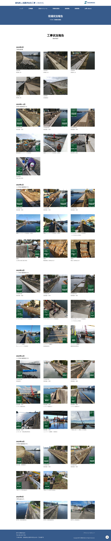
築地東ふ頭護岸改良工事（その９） (30, 3)
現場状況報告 (56, 8)
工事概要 (30, 8)
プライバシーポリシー (89, 532)
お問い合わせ (88, 8)
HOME (51, 19)
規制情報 (67, 8)
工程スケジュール (42, 8)
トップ (21, 8)
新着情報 (77, 8)
